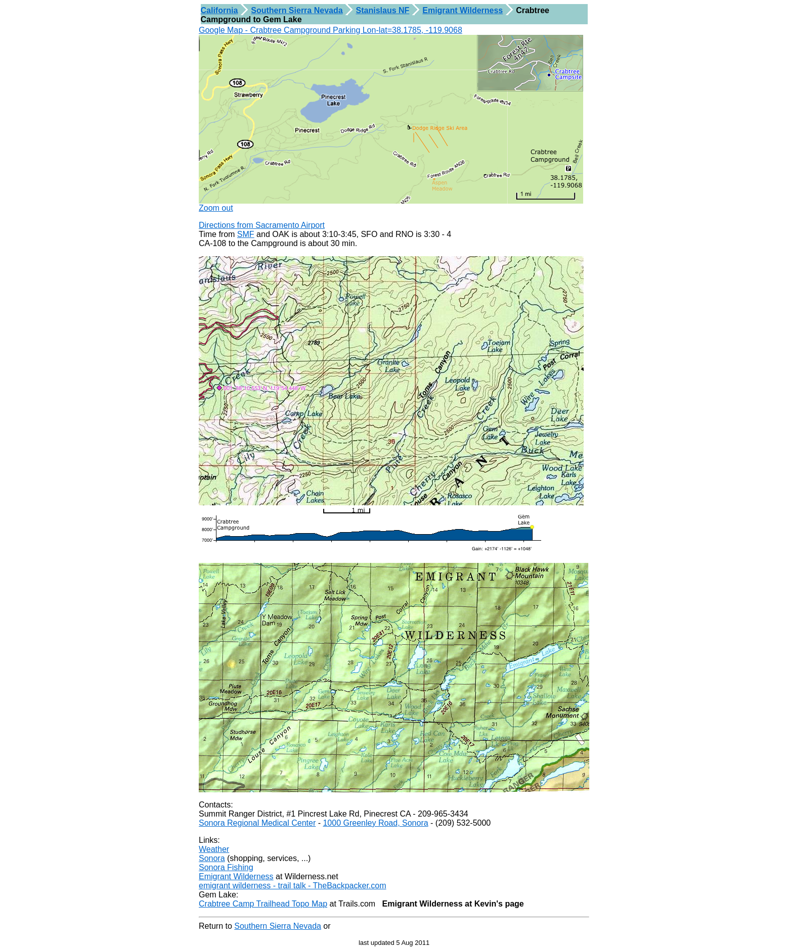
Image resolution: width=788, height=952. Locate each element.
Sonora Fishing (226, 867)
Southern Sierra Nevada (296, 10)
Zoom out (216, 208)
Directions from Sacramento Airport (262, 225)
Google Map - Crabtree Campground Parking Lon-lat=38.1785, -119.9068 (330, 30)
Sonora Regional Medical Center (257, 823)
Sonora (212, 858)
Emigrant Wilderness (462, 10)
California (219, 10)
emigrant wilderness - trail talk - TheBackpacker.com (292, 885)
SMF (245, 234)
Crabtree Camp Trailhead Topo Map (263, 903)
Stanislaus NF (383, 10)
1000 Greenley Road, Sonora (375, 823)
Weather (214, 849)
